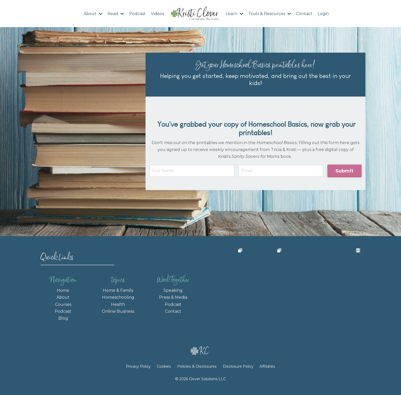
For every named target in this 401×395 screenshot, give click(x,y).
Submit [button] (345, 170)
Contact (304, 13)
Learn (234, 13)
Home (63, 290)
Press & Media (173, 297)
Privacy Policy (140, 371)
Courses (63, 303)
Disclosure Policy (237, 371)
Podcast (137, 13)
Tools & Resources (269, 13)
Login (323, 13)
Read (115, 13)
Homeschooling (118, 297)
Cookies (165, 371)
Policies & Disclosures (197, 371)
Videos (157, 13)
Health (118, 303)
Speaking (173, 290)
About (92, 13)
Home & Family (118, 290)
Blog (63, 317)
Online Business (118, 310)
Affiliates (266, 371)
